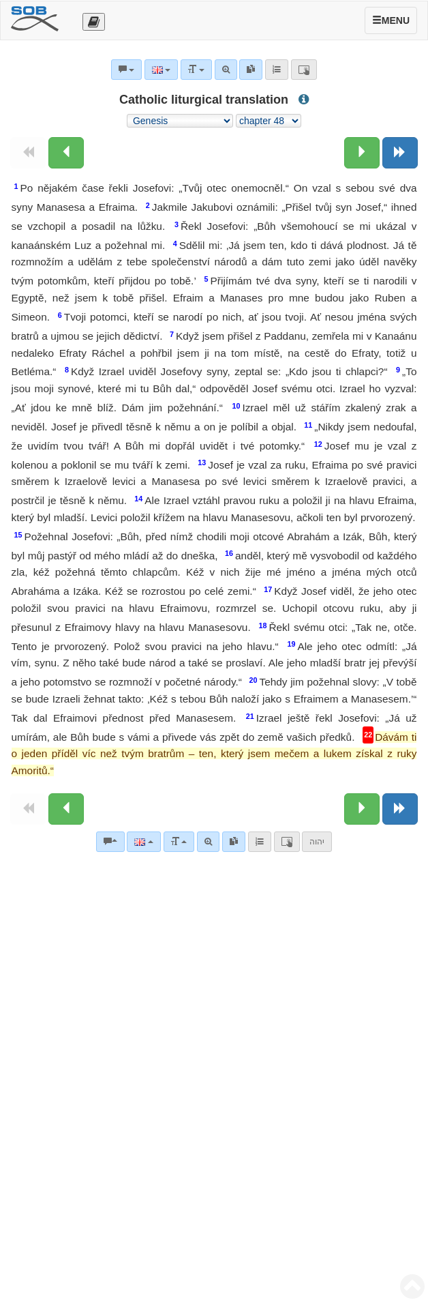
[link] (233, 841)
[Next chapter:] (362, 152)
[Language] (143, 841)
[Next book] (400, 152)
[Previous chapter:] (66, 152)
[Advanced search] (208, 841)
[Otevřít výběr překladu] (93, 22)
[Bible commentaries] (110, 841)
